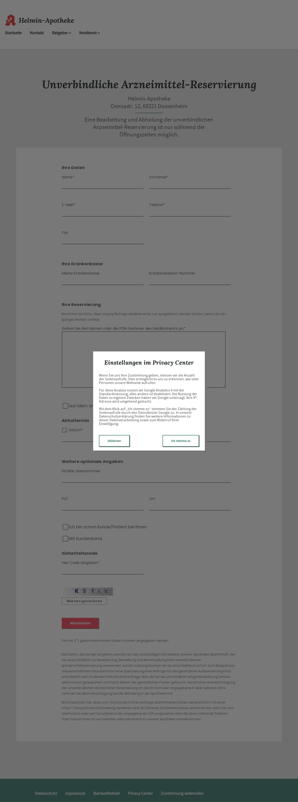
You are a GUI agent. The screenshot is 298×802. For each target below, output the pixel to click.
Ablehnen (114, 441)
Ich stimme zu (180, 441)
